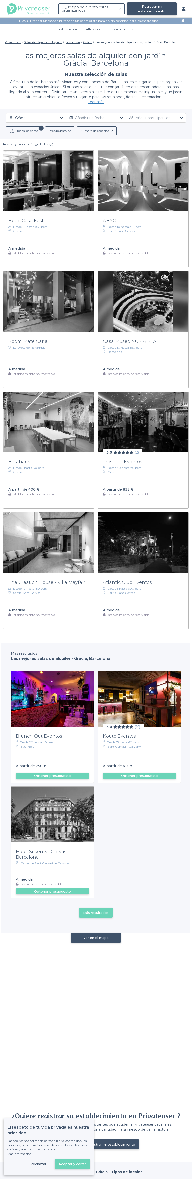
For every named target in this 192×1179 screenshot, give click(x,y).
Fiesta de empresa (122, 29)
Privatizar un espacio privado (49, 21)
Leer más (96, 102)
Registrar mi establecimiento (152, 8)
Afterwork (93, 29)
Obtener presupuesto (52, 776)
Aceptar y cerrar (72, 1164)
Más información (20, 1154)
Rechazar (38, 1164)
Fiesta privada (67, 29)
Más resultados (96, 913)
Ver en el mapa (96, 938)
